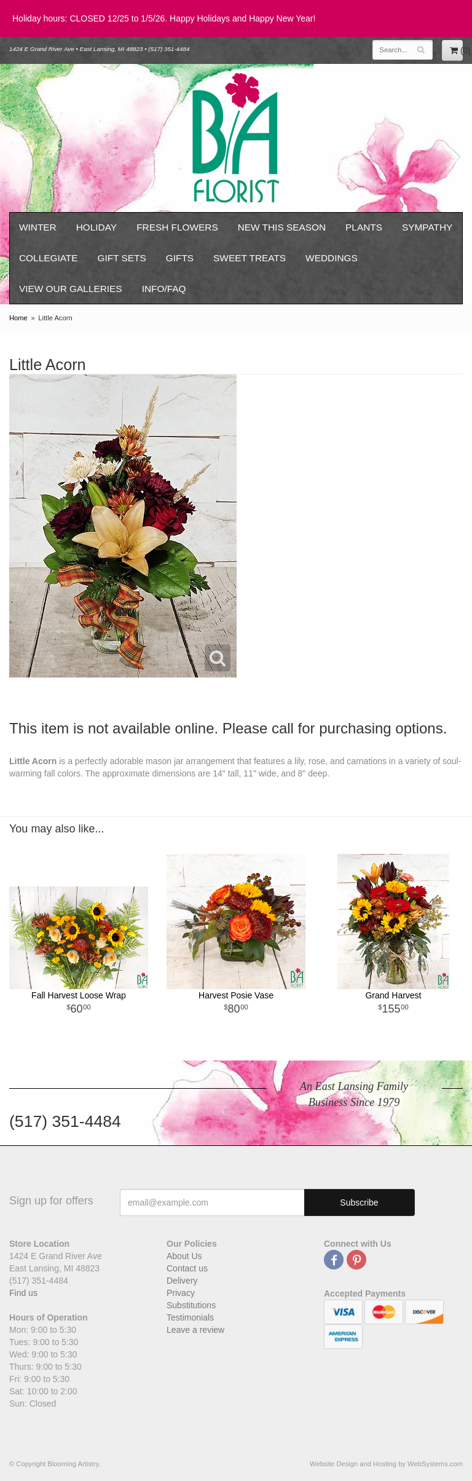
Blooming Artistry (236, 138)
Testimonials (190, 1317)
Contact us (187, 1268)
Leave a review (195, 1330)
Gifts (180, 258)
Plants (363, 227)
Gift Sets (122, 258)
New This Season (282, 227)
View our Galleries (70, 288)
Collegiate (48, 258)
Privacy (181, 1293)
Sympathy (427, 227)
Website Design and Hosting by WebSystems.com (386, 1463)
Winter (38, 227)
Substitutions (191, 1305)
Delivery (182, 1281)
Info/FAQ (164, 288)
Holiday (96, 227)
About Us (184, 1256)
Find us (23, 1293)
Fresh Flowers (177, 227)
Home (18, 318)
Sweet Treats (249, 258)
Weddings (331, 258)
